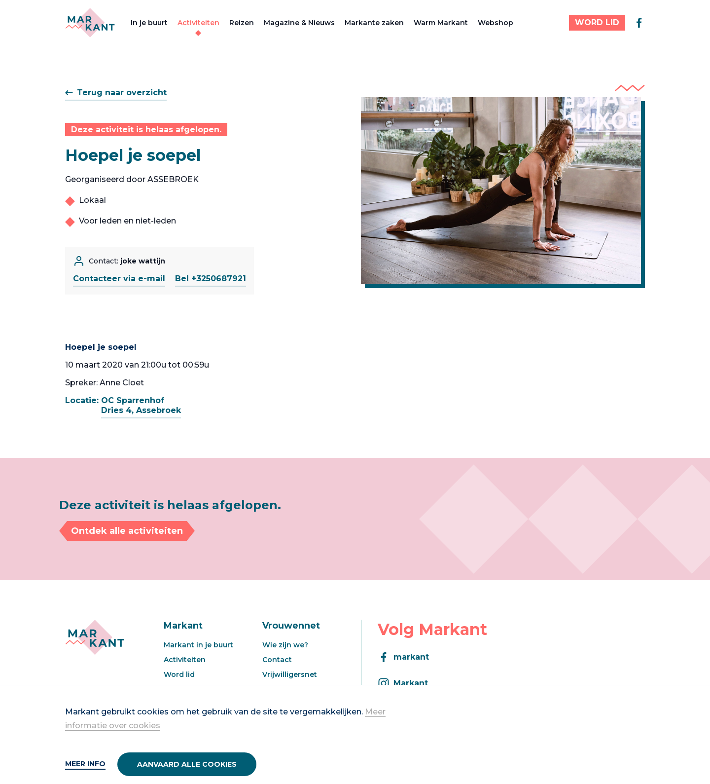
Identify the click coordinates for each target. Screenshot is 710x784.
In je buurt (149, 22)
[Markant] (90, 22)
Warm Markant (441, 22)
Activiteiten (198, 22)
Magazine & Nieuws (299, 22)
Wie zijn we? (285, 644)
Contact (277, 659)
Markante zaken (374, 22)
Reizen (241, 22)
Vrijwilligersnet (289, 674)
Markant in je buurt (198, 644)
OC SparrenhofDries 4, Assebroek (141, 405)
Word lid (179, 674)
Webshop (495, 22)
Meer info (85, 763)
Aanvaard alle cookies (187, 764)
